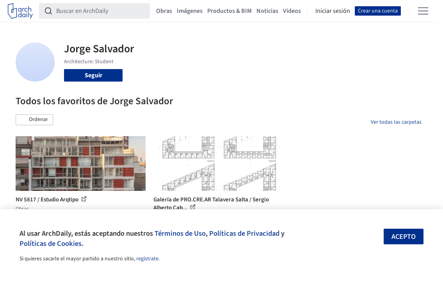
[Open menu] (423, 11)
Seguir (93, 75)
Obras (164, 11)
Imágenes (190, 11)
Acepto (403, 237)
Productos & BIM (229, 11)
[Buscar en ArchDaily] (100, 11)
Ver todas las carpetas (396, 122)
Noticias (267, 11)
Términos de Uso (180, 233)
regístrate (147, 259)
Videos (292, 11)
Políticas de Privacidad (244, 233)
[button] (34, 119)
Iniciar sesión (332, 11)
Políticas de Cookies (51, 243)
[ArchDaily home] (20, 11)
